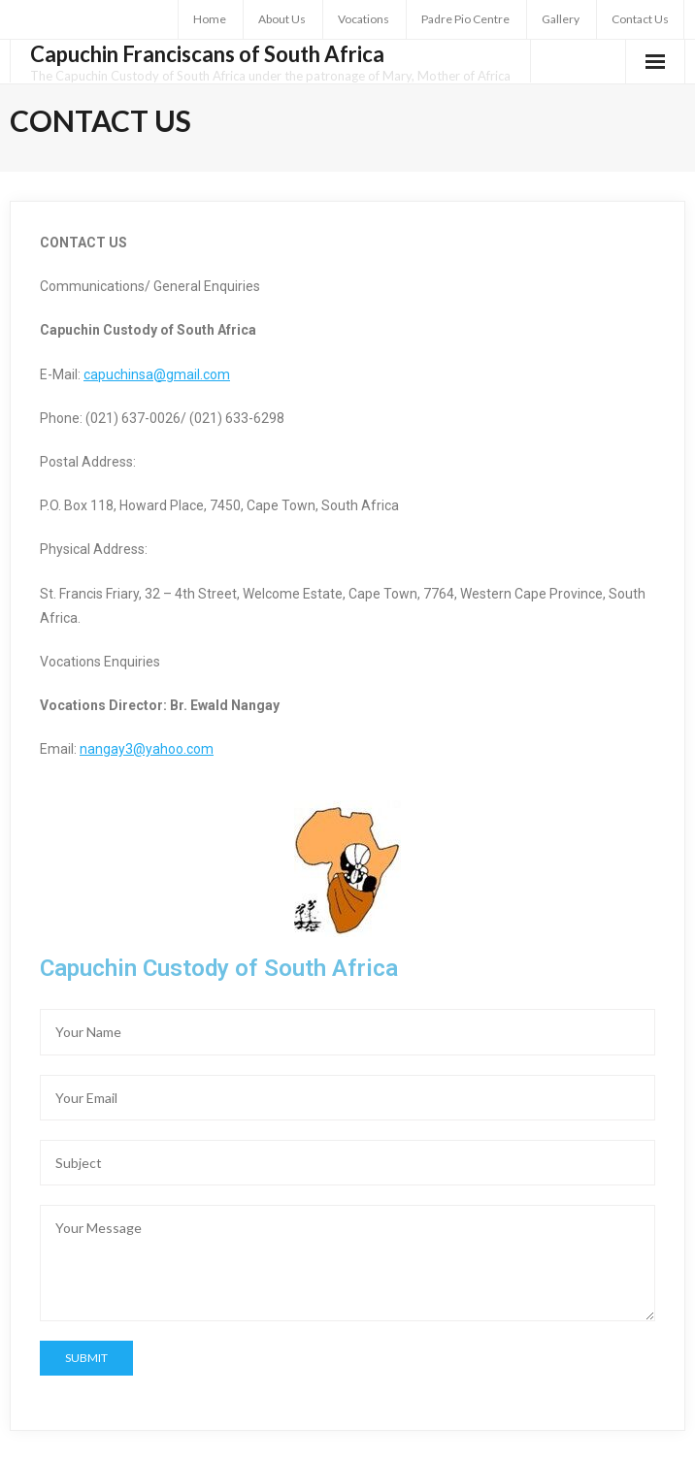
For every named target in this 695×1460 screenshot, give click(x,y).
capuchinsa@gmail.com (156, 374)
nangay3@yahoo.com (147, 749)
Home (209, 19)
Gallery (560, 19)
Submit (86, 1357)
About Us (282, 19)
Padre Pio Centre (465, 19)
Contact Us (640, 19)
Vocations (363, 19)
